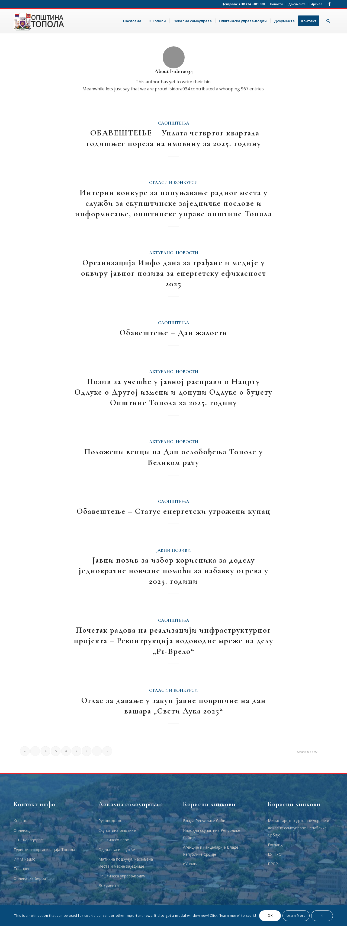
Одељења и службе (116, 849)
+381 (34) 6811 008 (252, 4)
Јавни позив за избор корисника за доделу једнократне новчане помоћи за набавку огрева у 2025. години (173, 570)
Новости (276, 4)
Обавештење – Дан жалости (173, 333)
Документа (297, 4)
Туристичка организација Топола (44, 849)
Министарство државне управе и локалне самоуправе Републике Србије (298, 828)
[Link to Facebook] (329, 4)
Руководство (110, 820)
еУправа (190, 863)
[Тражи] (328, 21)
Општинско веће (113, 839)
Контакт (21, 820)
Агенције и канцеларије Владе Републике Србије (210, 851)
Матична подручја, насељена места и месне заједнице (125, 863)
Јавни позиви (173, 550)
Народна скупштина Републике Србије (211, 834)
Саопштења (173, 123)
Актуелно (161, 253)
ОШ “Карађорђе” (29, 839)
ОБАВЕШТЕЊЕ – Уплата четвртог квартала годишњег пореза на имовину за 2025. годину (173, 138)
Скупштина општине (117, 830)
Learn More (296, 915)
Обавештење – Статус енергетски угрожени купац (174, 511)
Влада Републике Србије (206, 820)
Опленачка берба (30, 878)
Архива (316, 4)
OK (270, 915)
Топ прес (22, 868)
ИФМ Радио (25, 859)
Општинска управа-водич (121, 876)
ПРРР (273, 863)
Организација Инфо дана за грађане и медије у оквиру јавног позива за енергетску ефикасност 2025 (173, 273)
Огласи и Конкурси (173, 182)
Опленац (22, 830)
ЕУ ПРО (275, 854)
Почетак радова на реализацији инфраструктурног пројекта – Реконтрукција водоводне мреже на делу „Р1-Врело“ (173, 640)
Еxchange (276, 844)
